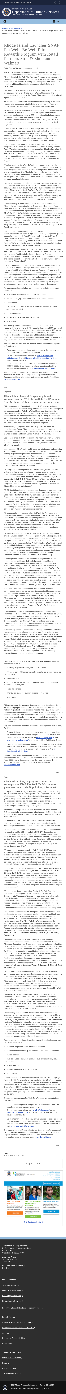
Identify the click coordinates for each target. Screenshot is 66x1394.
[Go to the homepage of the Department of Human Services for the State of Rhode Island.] (7, 12)
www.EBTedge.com (44, 738)
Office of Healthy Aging (11, 1290)
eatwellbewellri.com (12, 379)
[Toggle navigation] (57, 21)
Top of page (45, 1389)
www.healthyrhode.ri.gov (17, 740)
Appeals (5, 1333)
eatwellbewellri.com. (42, 1137)
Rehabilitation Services (11, 1301)
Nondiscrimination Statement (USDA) (17, 1328)
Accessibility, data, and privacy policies (23, 1389)
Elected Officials (9, 1368)
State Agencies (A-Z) (11, 1373)
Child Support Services (11, 1296)
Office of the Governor (11, 1358)
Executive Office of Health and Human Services (22, 1308)
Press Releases (15, 28)
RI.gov (5, 1363)
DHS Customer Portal (32, 1222)
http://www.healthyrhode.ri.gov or (39, 358)
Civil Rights (7, 1343)
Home (4, 28)
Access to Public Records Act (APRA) (17, 1322)
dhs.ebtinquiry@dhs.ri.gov (44, 368)
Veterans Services (9, 1285)
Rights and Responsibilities (13, 1338)
